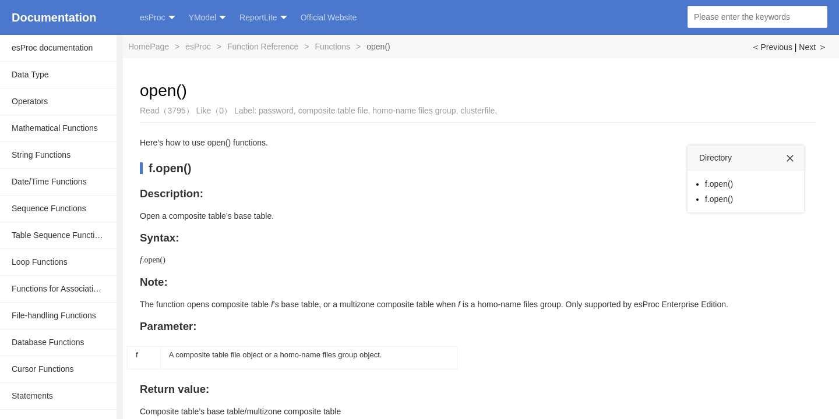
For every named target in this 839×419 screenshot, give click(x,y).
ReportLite (263, 18)
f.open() (170, 168)
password (276, 110)
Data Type (30, 74)
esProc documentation (52, 47)
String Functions (41, 154)
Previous (771, 47)
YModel (207, 18)
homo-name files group (414, 110)
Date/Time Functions (49, 181)
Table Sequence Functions (60, 235)
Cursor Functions (43, 369)
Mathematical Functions (55, 128)
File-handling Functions (54, 315)
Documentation (54, 17)
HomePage (148, 46)
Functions (332, 46)
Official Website (329, 17)
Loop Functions (40, 262)
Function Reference (262, 46)
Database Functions (48, 342)
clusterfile (477, 110)
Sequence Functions (49, 208)
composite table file (333, 110)
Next (813, 47)
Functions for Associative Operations (64, 288)
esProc (157, 18)
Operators (30, 101)
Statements (32, 395)
